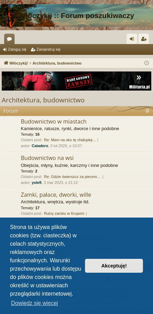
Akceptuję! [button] (114, 266)
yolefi (37, 182)
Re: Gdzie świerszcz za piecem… (72, 177)
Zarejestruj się (48, 49)
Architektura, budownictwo (43, 99)
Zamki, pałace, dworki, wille (56, 194)
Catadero (40, 146)
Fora (11, 40)
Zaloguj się (17, 49)
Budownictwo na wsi (47, 158)
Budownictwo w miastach (53, 121)
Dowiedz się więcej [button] (34, 303)
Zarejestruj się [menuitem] (145, 40)
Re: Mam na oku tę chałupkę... (70, 140)
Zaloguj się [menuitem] (133, 40)
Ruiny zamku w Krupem (64, 213)
